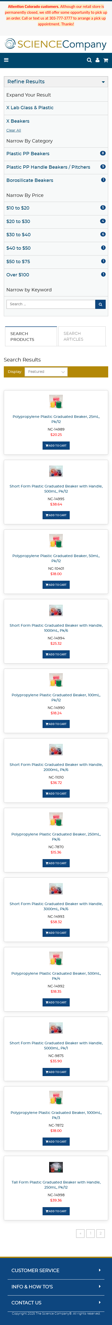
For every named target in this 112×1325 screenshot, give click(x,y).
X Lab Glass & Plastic (29, 108)
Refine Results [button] (26, 81)
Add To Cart (56, 445)
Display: (15, 372)
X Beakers (17, 121)
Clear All (13, 130)
